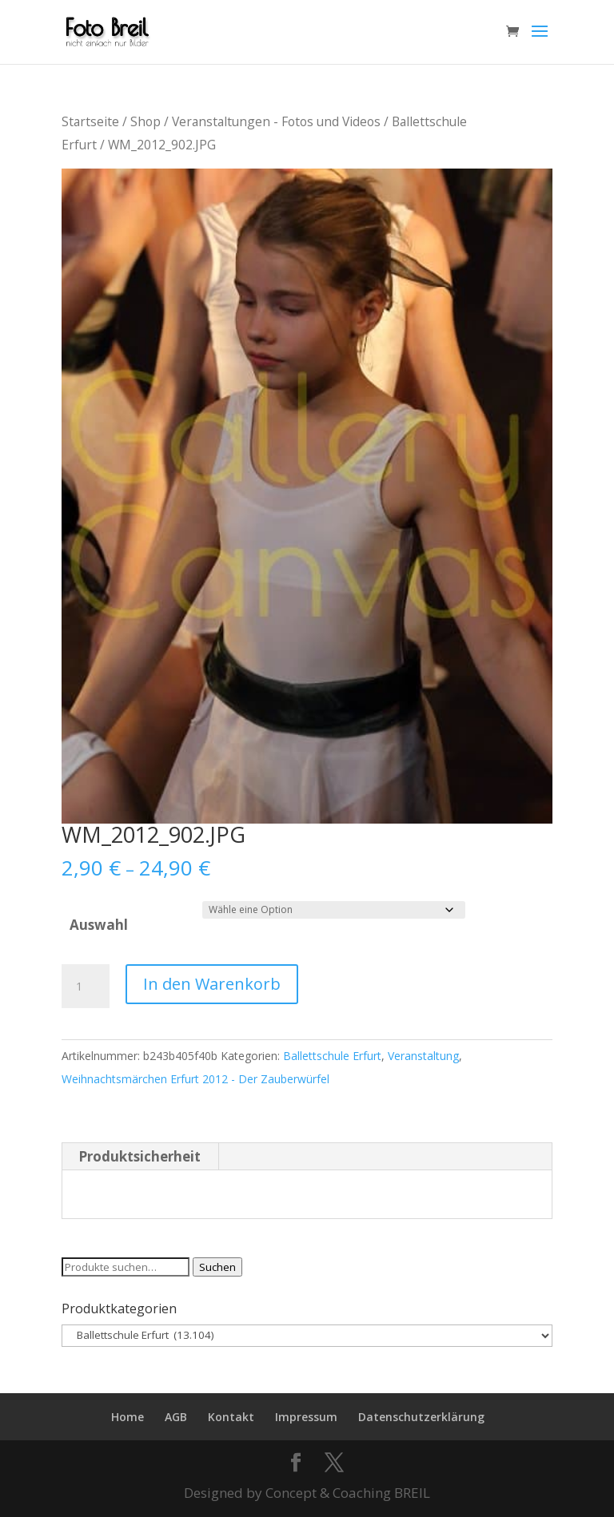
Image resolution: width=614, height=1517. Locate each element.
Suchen (217, 1267)
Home (127, 1416)
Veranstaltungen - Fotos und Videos (276, 121)
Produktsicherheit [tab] (139, 1156)
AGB (176, 1416)
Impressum (306, 1416)
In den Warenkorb (212, 984)
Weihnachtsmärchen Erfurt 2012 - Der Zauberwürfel (195, 1078)
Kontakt (231, 1416)
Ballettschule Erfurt (332, 1055)
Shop (145, 121)
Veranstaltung (423, 1055)
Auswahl (99, 924)
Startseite (90, 121)
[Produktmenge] (86, 986)
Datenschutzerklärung (421, 1416)
